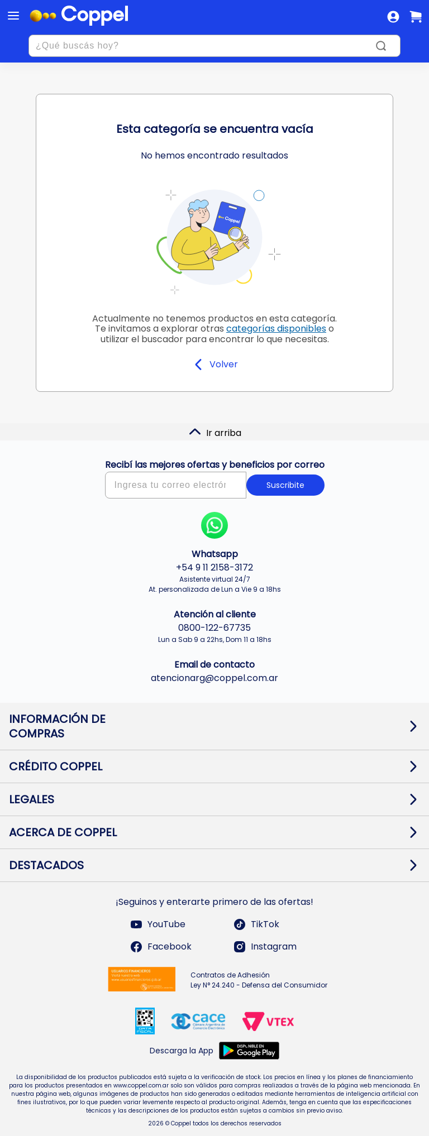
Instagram (265, 946)
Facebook (161, 946)
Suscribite (285, 485)
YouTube (157, 924)
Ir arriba (214, 432)
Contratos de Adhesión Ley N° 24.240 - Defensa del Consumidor (258, 980)
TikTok (256, 924)
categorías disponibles (276, 328)
